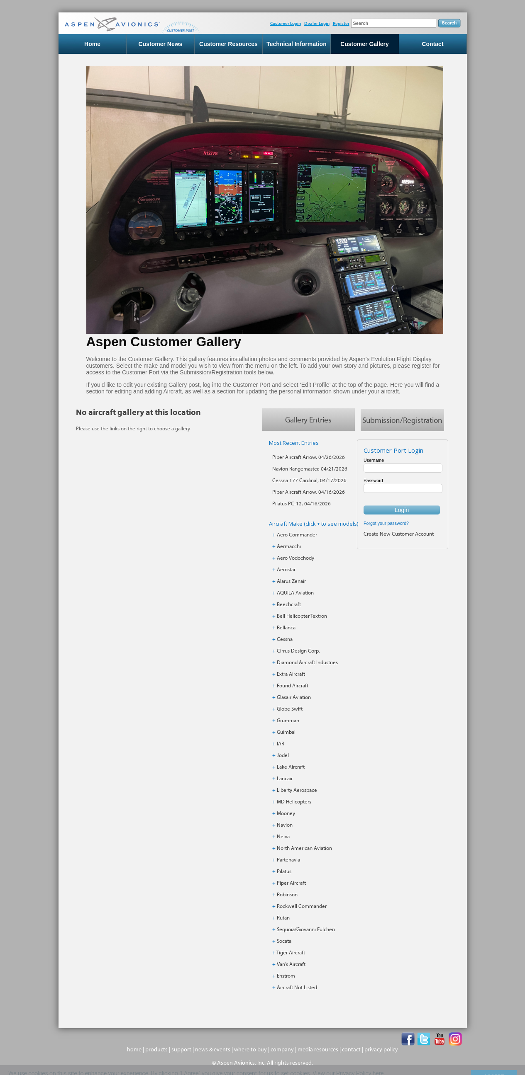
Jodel (283, 755)
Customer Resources (228, 44)
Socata (284, 940)
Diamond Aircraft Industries (307, 662)
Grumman (288, 720)
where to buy (250, 1049)
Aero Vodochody (295, 557)
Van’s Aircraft (291, 964)
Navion (285, 824)
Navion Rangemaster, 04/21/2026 (309, 468)
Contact (432, 44)
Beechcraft (289, 604)
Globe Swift (290, 708)
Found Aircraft (292, 685)
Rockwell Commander (302, 906)
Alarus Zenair (291, 581)
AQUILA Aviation (295, 592)
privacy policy (381, 1049)
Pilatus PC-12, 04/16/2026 (301, 503)
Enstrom (286, 975)
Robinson (287, 894)
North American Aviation (304, 847)
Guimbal (286, 731)
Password (373, 480)
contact (351, 1049)
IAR (280, 743)
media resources (318, 1049)
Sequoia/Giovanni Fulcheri (306, 929)
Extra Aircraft (291, 673)
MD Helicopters (294, 801)
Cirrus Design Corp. (298, 650)
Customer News (161, 44)
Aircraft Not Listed (297, 987)
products (156, 1049)
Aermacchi (289, 546)
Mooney (286, 813)
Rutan (283, 917)
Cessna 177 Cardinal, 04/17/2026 (309, 480)
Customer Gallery (364, 44)
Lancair (285, 778)
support (181, 1049)
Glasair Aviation (294, 697)
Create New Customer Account (399, 533)
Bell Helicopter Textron (302, 615)
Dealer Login (317, 23)
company (282, 1049)
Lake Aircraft (291, 766)
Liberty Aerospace (297, 789)
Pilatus (284, 871)
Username (374, 460)
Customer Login (285, 23)
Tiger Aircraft (290, 952)
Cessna (285, 639)
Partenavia (288, 859)
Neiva (283, 836)
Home (92, 44)
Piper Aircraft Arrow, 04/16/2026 (308, 491)
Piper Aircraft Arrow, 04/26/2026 (308, 457)
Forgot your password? (386, 523)
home (134, 1049)
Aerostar (286, 569)
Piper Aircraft (291, 882)
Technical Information (296, 44)
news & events (212, 1049)
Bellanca (286, 627)
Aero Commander (297, 534)
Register (341, 23)
